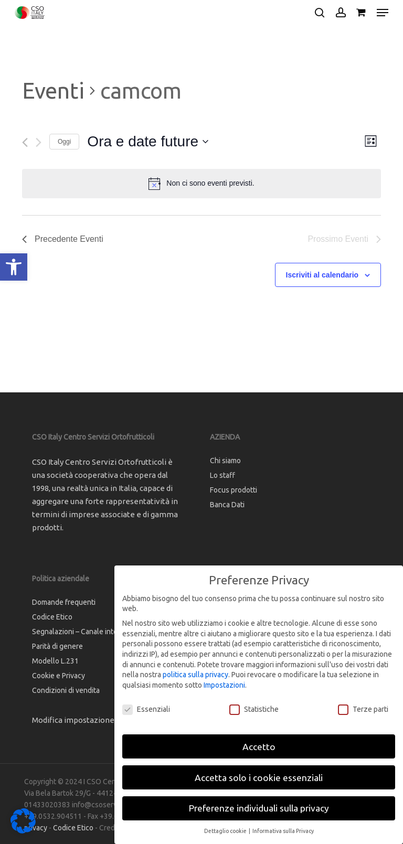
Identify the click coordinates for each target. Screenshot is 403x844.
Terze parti (363, 709)
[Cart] (361, 12)
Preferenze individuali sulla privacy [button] (259, 808)
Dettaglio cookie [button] (226, 831)
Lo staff (222, 475)
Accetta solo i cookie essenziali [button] (259, 778)
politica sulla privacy (195, 674)
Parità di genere (57, 646)
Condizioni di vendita (66, 690)
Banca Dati (227, 504)
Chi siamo (225, 460)
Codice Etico (52, 617)
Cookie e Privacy (58, 675)
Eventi (53, 90)
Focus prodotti (233, 490)
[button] (13, 267)
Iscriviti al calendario (322, 275)
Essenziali (146, 709)
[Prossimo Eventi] (38, 142)
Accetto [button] (258, 747)
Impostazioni (224, 685)
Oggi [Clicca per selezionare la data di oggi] (64, 141)
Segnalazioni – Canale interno (80, 631)
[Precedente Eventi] (25, 142)
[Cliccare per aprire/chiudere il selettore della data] (147, 141)
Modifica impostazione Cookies (88, 719)
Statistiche (254, 709)
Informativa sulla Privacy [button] (283, 831)
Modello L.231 (55, 661)
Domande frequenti (64, 602)
